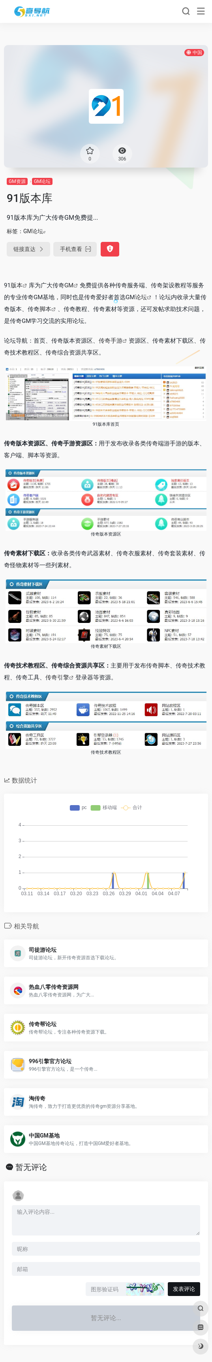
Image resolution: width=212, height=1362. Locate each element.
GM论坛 (42, 181)
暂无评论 (31, 1167)
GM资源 (17, 181)
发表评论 (184, 1289)
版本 (17, 285)
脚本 (45, 309)
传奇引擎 (57, 677)
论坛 (141, 297)
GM (68, 285)
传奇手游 (110, 340)
